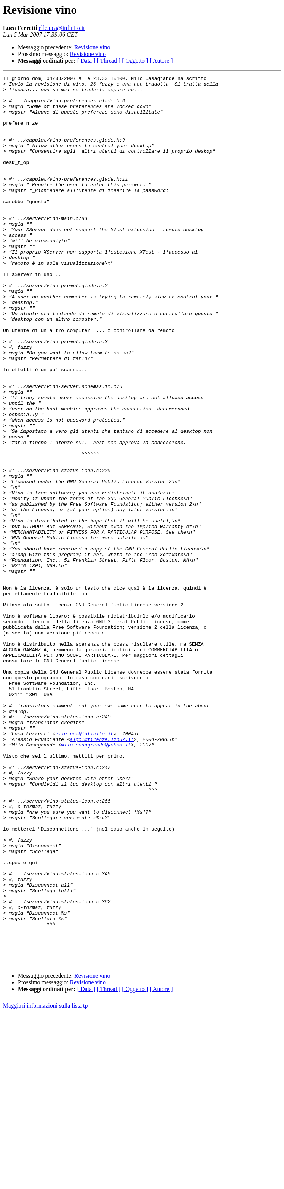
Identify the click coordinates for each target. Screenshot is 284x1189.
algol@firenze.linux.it (102, 872)
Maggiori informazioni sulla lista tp (45, 1182)
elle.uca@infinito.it (62, 28)
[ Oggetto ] (135, 61)
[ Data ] (86, 61)
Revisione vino (92, 47)
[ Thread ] (109, 61)
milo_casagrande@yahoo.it (96, 879)
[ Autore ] (161, 61)
